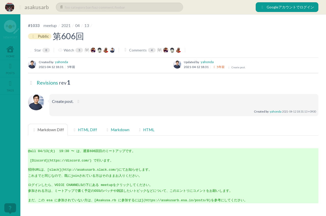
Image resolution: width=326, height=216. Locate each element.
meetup (50, 25)
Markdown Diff (48, 129)
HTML (146, 129)
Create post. (236, 67)
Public (40, 36)
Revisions (47, 83)
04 (77, 25)
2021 (66, 25)
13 (86, 25)
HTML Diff (84, 129)
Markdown (117, 129)
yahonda (61, 62)
